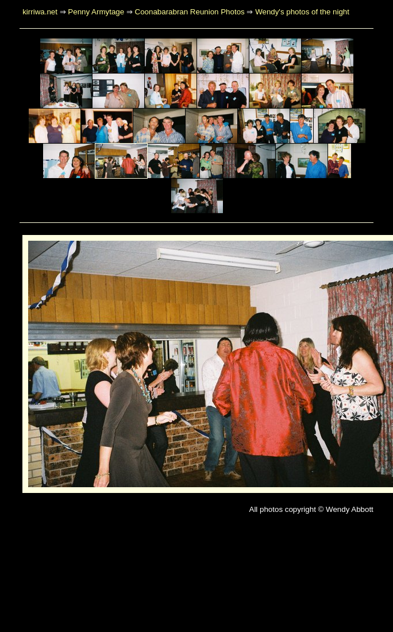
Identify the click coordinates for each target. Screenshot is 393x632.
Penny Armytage (96, 11)
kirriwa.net (39, 11)
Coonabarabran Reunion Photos (190, 11)
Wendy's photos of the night (302, 11)
